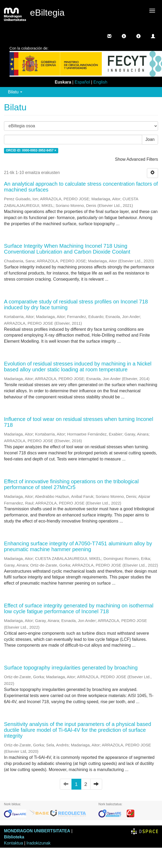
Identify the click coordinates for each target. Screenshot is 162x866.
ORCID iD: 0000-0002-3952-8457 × (31, 151)
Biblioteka (14, 837)
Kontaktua (13, 843)
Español (82, 82)
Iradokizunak (38, 843)
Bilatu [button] (15, 92)
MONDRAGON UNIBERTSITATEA (37, 831)
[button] (124, 36)
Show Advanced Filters (136, 159)
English (100, 82)
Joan (150, 139)
